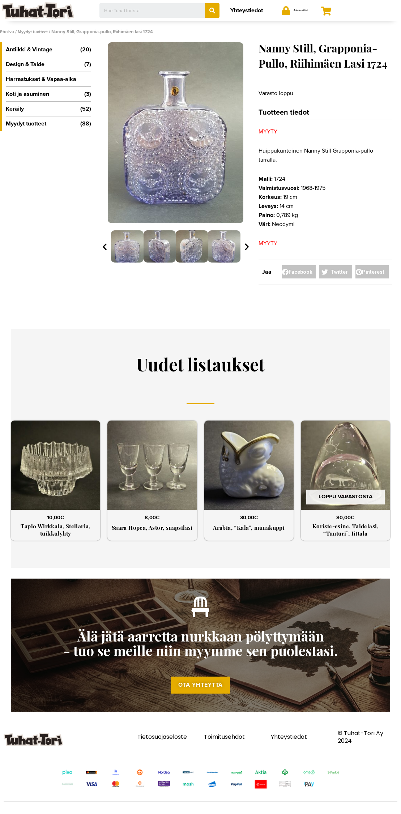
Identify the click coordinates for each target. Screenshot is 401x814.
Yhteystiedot (246, 10)
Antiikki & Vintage (48, 49)
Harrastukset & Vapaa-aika (41, 78)
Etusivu (8, 32)
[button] (200, 692)
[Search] (212, 10)
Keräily (48, 108)
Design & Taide (48, 64)
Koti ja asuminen (48, 93)
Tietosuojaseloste (162, 745)
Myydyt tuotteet (36, 32)
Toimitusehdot (224, 745)
